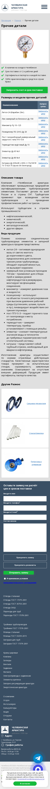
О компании (8, 696)
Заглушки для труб (11, 640)
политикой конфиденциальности (31, 779)
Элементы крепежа (12, 679)
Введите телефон (11, 502)
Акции (6, 712)
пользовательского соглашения (19, 582)
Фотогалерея (9, 704)
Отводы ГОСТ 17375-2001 (15, 600)
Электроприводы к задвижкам (17, 676)
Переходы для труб (12, 611)
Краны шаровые (10, 652)
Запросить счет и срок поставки (24, 90)
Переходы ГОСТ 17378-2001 (16, 615)
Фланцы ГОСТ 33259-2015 (15, 636)
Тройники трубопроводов (15, 624)
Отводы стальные (11, 596)
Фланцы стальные (11, 632)
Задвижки (7, 668)
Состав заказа (9, 521)
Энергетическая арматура (15, 687)
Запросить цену (43, 112)
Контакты (7, 719)
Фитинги (7, 672)
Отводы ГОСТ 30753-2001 (15, 604)
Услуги (6, 700)
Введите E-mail (10, 512)
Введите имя (9, 494)
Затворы (7, 660)
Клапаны (7, 656)
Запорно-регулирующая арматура (18, 683)
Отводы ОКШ (9, 607)
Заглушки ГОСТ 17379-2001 (15, 643)
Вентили (7, 664)
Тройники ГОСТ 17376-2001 (15, 628)
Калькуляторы (9, 708)
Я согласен (25, 783)
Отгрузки (7, 715)
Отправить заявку (18, 573)
